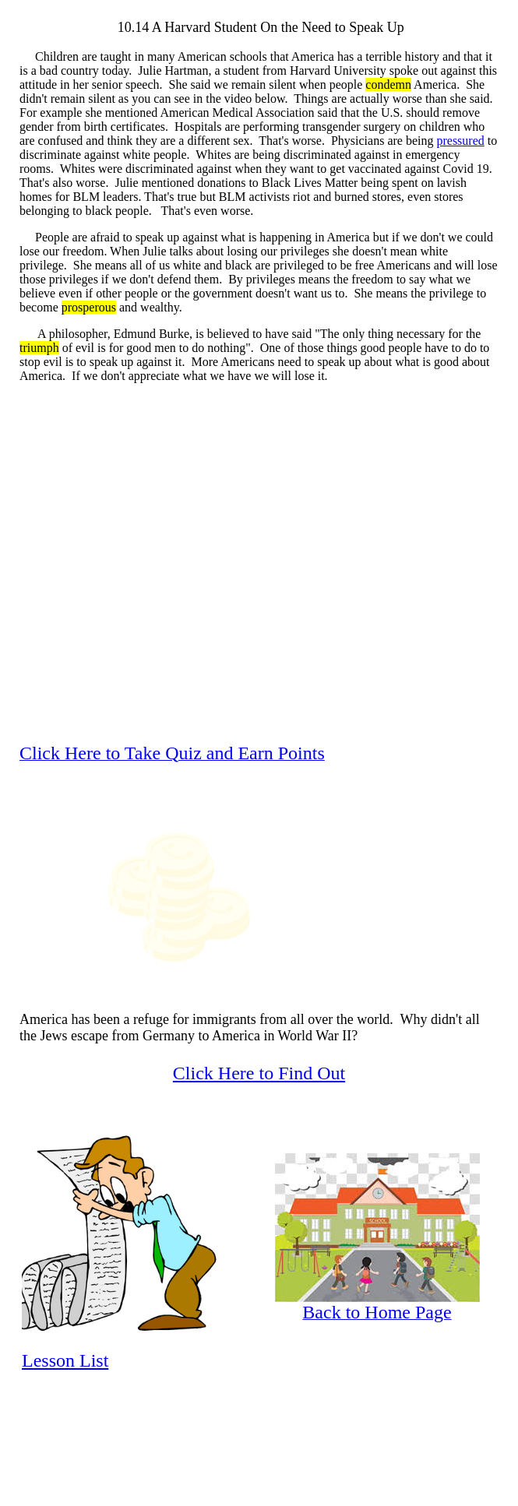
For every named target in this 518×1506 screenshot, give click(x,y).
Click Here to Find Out (259, 1073)
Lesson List (65, 1360)
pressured (460, 140)
